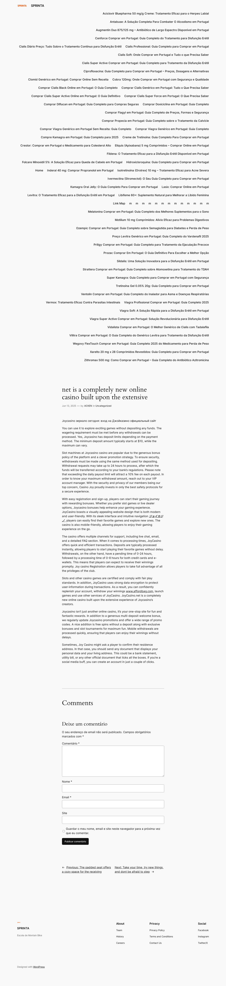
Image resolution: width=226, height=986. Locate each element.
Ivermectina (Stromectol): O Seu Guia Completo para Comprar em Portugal (158, 178)
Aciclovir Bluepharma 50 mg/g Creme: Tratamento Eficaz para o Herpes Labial (156, 13)
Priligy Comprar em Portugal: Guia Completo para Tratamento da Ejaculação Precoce (151, 244)
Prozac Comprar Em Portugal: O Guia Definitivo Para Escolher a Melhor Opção (156, 253)
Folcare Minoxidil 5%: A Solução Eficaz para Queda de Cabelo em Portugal (72, 162)
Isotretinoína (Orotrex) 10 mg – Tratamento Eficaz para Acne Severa (163, 170)
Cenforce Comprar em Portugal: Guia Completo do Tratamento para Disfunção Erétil (152, 38)
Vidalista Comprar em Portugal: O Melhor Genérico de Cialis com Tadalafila (158, 327)
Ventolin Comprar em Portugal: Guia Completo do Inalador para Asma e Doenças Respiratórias (145, 294)
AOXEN (88, 405)
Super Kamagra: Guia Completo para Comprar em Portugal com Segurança (158, 277)
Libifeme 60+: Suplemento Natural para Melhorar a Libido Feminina (164, 195)
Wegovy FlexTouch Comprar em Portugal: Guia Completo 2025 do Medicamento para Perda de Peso (141, 343)
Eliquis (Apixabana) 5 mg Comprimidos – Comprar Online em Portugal (162, 145)
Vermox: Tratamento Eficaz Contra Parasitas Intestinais (83, 302)
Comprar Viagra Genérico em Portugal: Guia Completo (172, 129)
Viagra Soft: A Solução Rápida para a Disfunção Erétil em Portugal (164, 310)
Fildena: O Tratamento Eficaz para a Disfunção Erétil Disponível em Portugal (158, 153)
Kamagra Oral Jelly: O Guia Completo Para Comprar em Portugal (114, 187)
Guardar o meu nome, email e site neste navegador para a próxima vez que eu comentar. (113, 831)
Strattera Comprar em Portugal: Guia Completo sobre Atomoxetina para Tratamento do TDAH (146, 269)
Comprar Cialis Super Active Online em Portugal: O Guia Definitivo (75, 96)
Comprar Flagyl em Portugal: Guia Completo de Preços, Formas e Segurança (157, 112)
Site (64, 813)
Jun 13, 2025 (69, 405)
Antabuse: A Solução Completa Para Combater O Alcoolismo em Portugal (159, 21)
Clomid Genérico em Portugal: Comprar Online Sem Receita (68, 79)
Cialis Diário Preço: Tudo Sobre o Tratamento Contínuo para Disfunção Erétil (70, 46)
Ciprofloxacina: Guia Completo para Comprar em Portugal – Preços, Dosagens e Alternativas (146, 71)
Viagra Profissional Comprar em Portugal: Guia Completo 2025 (166, 302)
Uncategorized (103, 405)
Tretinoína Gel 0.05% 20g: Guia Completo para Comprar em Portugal (162, 286)
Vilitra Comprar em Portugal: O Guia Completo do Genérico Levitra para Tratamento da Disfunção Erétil (139, 335)
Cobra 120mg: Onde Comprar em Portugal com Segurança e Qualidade (160, 79)
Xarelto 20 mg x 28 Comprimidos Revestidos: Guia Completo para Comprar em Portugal (149, 352)
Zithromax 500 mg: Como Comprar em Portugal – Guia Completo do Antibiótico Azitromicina (146, 360)
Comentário (71, 743)
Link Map (119, 203)
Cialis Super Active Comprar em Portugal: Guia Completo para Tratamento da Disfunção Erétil (145, 63)
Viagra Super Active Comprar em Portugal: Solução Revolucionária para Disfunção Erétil (149, 319)
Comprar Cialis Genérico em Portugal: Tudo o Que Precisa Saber (165, 87)
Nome (67, 781)
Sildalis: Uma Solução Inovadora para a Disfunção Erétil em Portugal (163, 261)
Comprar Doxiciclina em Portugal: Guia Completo (176, 104)
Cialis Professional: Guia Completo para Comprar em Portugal (167, 46)
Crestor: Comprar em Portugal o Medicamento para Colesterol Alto (65, 145)
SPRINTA (37, 6)
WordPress (39, 966)
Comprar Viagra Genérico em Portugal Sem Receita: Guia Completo (85, 129)
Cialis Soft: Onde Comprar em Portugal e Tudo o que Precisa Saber (163, 54)
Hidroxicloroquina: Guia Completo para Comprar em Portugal (167, 162)
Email (66, 797)
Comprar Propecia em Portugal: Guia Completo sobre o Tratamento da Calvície (155, 120)
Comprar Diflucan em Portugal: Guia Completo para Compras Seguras (91, 104)
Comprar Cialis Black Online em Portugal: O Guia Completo (78, 87)
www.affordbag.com (139, 591)
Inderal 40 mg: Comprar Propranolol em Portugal (80, 170)
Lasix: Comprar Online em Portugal (185, 187)
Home (39, 170)
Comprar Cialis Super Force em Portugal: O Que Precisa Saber (166, 96)
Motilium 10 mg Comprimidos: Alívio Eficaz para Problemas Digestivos (162, 220)
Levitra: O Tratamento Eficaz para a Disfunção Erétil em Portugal (71, 195)
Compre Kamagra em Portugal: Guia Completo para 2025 (80, 137)
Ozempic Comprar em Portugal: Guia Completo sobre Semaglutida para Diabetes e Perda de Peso (142, 228)
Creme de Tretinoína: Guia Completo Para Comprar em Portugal (165, 137)
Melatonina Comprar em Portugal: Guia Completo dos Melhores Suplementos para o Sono (148, 211)
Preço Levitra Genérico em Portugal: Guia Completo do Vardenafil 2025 (160, 236)
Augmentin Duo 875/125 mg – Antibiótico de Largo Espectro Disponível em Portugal (152, 30)
